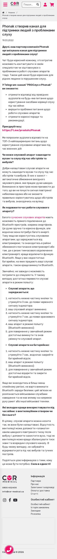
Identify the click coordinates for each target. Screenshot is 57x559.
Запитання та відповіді (42, 487)
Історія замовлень (40, 507)
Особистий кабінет (40, 504)
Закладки (35, 510)
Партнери (36, 481)
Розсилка (36, 514)
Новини (11, 13)
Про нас (35, 484)
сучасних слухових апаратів (28, 217)
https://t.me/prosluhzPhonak (21, 130)
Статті (34, 494)
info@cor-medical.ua (13, 491)
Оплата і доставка (40, 490)
